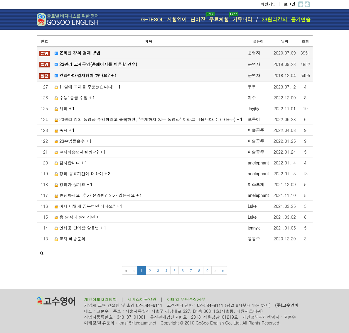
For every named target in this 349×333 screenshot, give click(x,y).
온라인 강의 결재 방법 (78, 53)
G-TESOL (152, 19)
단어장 (198, 17)
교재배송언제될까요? (80, 152)
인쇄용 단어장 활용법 (80, 228)
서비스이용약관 (142, 299)
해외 (65, 108)
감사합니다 (71, 163)
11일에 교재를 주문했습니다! (88, 87)
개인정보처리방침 (100, 299)
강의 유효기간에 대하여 (82, 173)
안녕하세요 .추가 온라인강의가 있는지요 (98, 195)
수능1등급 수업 (75, 98)
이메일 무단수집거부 (186, 299)
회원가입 (268, 4)
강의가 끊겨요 (73, 184)
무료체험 (220, 17)
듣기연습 (301, 19)
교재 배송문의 (70, 239)
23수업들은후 (73, 141)
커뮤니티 (242, 19)
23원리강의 (274, 19)
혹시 (65, 130)
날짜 (284, 41)
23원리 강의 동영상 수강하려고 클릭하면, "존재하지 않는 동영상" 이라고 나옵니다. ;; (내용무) (149, 119)
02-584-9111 (149, 305)
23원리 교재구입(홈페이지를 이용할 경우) (96, 64)
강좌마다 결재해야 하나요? (86, 75)
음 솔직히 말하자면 (78, 217)
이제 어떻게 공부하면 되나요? (88, 206)
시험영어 (177, 19)
